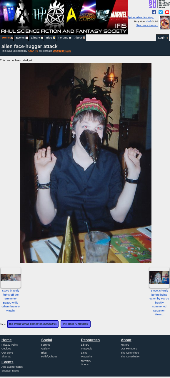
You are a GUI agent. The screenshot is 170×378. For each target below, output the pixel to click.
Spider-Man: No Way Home (144, 17)
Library (35, 37)
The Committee (130, 352)
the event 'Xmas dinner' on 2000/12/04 (32, 323)
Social (46, 340)
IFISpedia (87, 348)
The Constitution (130, 356)
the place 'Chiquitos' (75, 323)
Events (20, 37)
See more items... (147, 25)
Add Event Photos (12, 366)
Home (6, 37)
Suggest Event (10, 370)
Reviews (86, 360)
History (125, 344)
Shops (85, 364)
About (78, 37)
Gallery (45, 348)
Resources (90, 340)
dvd (148, 21)
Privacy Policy (9, 344)
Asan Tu (33, 50)
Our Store (7, 352)
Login (161, 37)
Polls (44, 356)
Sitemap (6, 356)
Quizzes (52, 356)
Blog (49, 37)
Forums (63, 37)
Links (84, 352)
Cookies (6, 348)
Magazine (87, 356)
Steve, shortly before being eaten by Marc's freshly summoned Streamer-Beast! (159, 302)
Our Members (129, 348)
